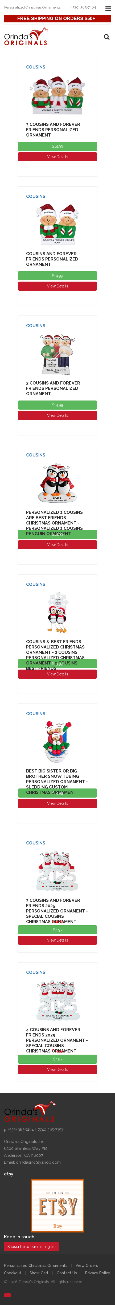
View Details (57, 157)
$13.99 (57, 664)
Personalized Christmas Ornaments (35, 1265)
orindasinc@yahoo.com (38, 1162)
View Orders (87, 1265)
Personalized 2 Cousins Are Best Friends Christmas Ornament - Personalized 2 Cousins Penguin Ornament (54, 523)
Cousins (35, 67)
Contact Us (67, 1273)
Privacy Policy (97, 1273)
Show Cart (39, 1273)
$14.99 (57, 146)
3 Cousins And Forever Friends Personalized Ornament (53, 130)
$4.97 (57, 930)
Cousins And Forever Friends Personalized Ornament (52, 259)
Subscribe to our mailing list (31, 1246)
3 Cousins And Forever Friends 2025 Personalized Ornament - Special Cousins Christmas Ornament (57, 911)
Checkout (12, 1273)
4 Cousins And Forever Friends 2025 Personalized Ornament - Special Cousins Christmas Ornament (57, 1040)
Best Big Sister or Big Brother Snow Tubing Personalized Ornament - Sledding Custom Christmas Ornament (57, 781)
